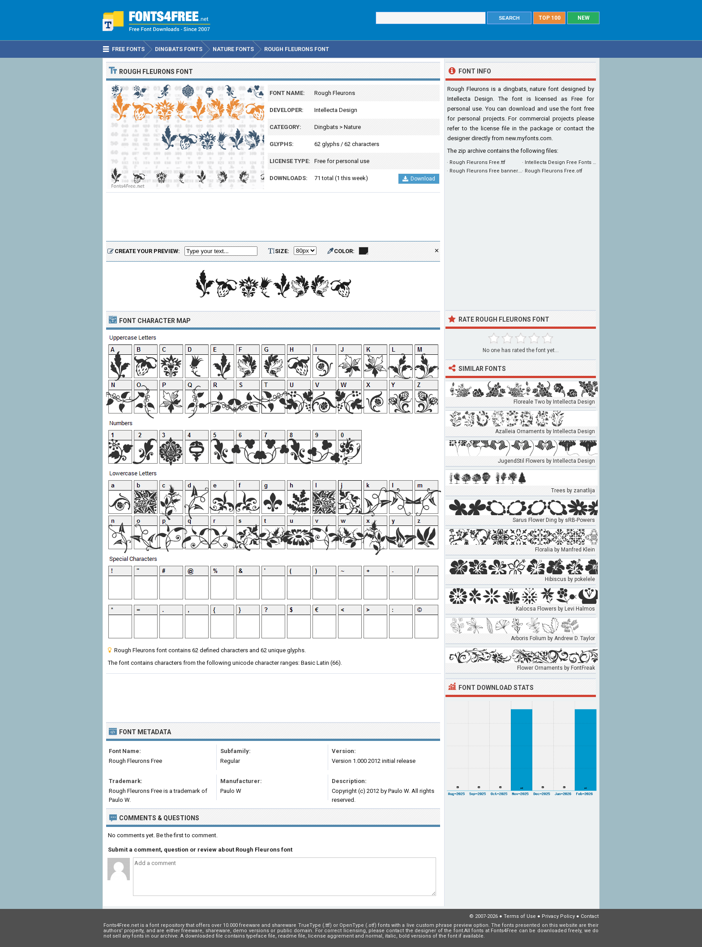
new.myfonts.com (528, 138)
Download (418, 179)
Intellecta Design (335, 110)
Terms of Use (520, 916)
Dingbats (326, 127)
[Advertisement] (273, 217)
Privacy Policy (558, 916)
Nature (352, 127)
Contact (590, 916)
